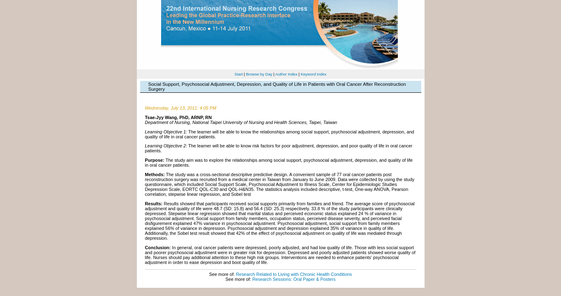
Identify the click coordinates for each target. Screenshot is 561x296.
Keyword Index (313, 74)
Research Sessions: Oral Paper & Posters (293, 279)
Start (239, 74)
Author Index (286, 74)
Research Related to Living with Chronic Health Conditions (294, 274)
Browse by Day (259, 74)
